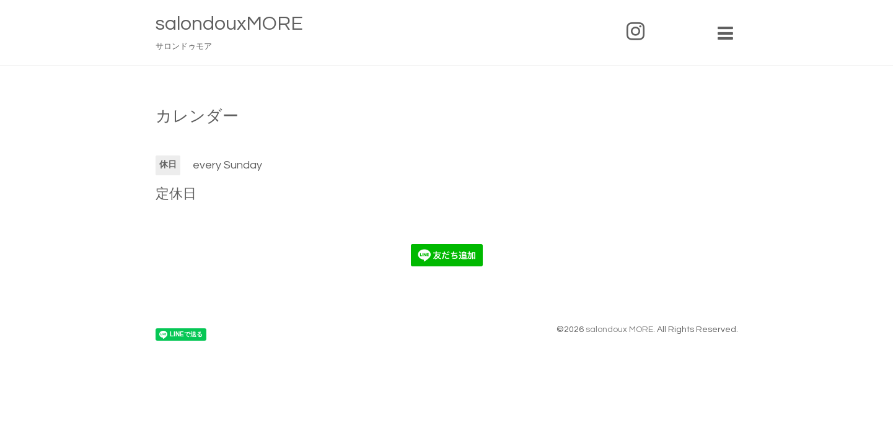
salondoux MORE (619, 329)
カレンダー (197, 116)
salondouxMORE (229, 24)
